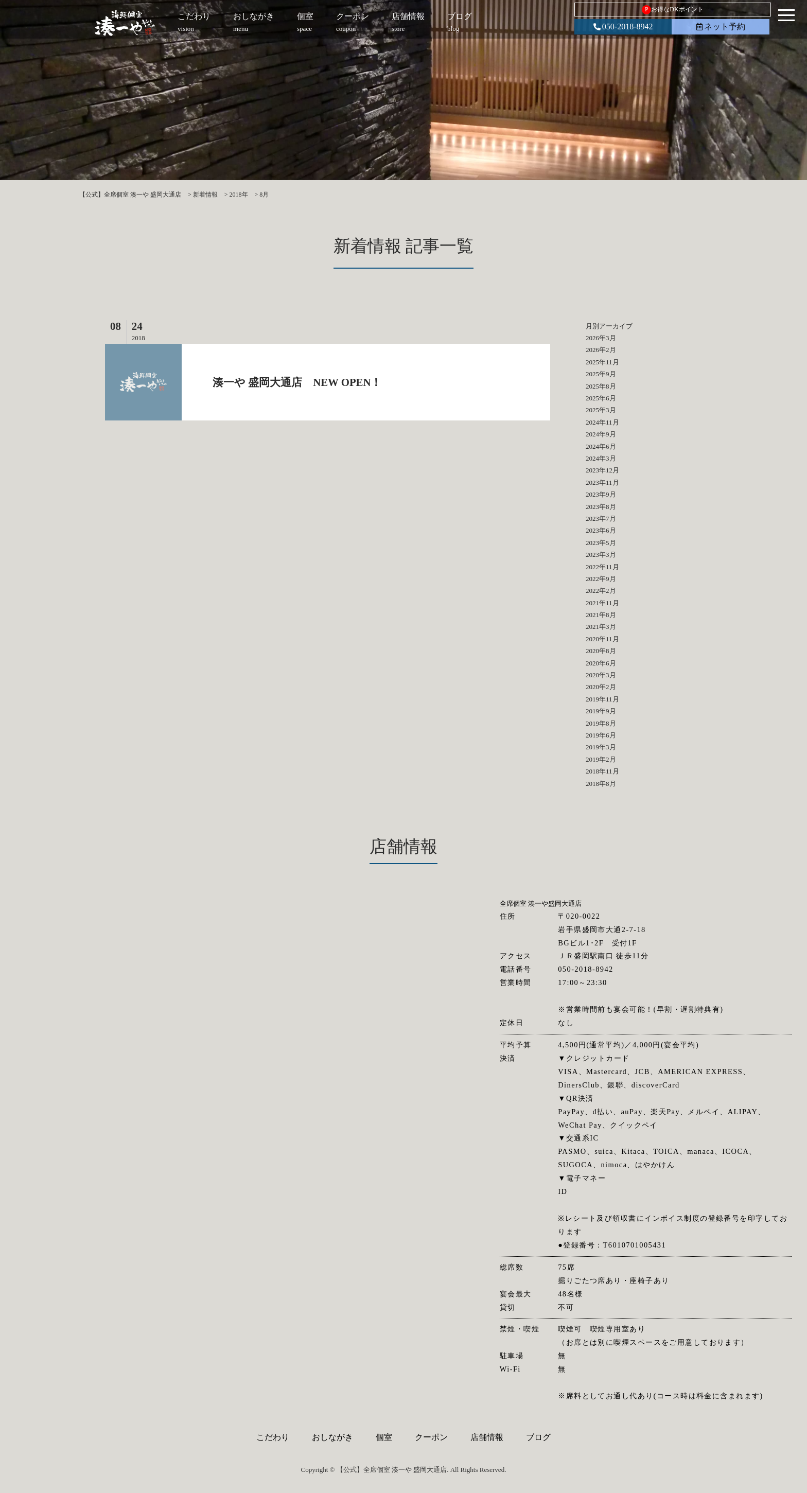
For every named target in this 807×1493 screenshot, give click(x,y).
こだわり (272, 1437)
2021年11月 (602, 603)
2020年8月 (601, 651)
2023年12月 (602, 470)
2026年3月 (601, 338)
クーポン (431, 1437)
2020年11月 (602, 639)
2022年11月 (602, 567)
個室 (384, 1437)
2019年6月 (601, 735)
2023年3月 (601, 554)
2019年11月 (602, 699)
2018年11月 (602, 771)
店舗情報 (486, 1437)
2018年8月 (601, 783)
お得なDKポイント (672, 9)
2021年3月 (601, 626)
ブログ (538, 1437)
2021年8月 (601, 615)
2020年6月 (601, 663)
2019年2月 (601, 759)
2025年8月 (601, 386)
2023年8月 (601, 507)
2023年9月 (601, 494)
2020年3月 (601, 675)
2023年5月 (601, 543)
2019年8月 (601, 723)
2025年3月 (601, 410)
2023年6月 (601, 530)
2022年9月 (601, 579)
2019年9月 (601, 711)
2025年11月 (602, 362)
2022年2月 (601, 590)
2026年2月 (601, 350)
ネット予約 (720, 26)
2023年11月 (602, 482)
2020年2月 (601, 687)
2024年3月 (601, 458)
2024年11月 (602, 422)
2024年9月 (601, 434)
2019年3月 (601, 747)
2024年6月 (601, 446)
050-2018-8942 (623, 26)
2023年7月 (601, 518)
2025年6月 (601, 398)
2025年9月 (601, 374)
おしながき (332, 1437)
